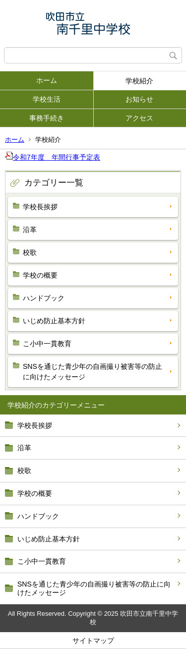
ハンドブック (38, 516)
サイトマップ (93, 641)
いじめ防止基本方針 (48, 539)
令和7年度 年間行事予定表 (52, 157)
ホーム (46, 80)
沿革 (24, 448)
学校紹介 (139, 81)
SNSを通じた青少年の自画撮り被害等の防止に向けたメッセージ (94, 588)
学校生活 (47, 99)
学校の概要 (34, 493)
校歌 (24, 470)
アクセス (139, 118)
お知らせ (139, 99)
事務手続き (46, 118)
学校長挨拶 (34, 425)
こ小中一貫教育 (41, 561)
